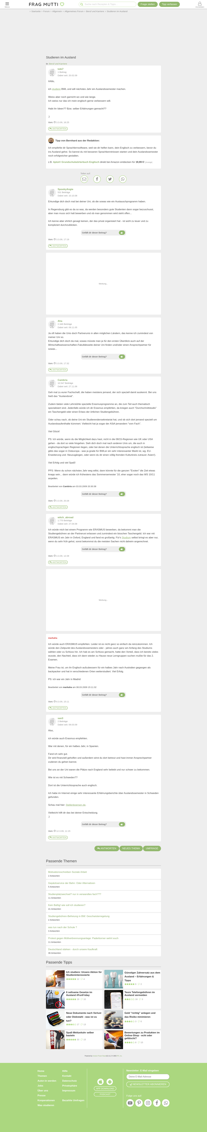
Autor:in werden (47, 1080)
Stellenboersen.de (76, 805)
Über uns (43, 1090)
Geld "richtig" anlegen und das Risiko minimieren (139, 1015)
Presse (42, 1095)
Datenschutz (69, 1080)
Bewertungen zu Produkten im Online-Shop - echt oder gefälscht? (142, 1035)
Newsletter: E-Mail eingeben (142, 1070)
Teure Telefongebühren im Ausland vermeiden (139, 994)
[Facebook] (97, 179)
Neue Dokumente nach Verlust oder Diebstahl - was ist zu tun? (83, 1017)
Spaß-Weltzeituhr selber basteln (80, 1034)
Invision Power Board (99, 1056)
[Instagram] (148, 1103)
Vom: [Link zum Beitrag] (50, 122)
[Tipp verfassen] (169, 4)
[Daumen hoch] (122, 233)
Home (41, 1071)
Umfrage (152, 848)
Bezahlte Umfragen (73, 1100)
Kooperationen (46, 1100)
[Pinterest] (139, 1103)
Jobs (40, 1085)
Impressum (68, 1090)
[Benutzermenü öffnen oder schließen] (200, 4)
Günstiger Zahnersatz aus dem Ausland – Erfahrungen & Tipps (142, 976)
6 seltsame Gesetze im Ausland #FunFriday (79, 994)
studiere (56, 89)
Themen (42, 1076)
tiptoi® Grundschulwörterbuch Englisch (76, 162)
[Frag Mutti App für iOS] (100, 1082)
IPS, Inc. (119, 1056)
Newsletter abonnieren (148, 1084)
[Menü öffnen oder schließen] (7, 4)
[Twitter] (110, 179)
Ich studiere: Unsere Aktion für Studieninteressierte (84, 973)
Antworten (57, 128)
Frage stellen (148, 4)
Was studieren (46, 1105)
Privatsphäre (69, 1085)
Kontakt (66, 1076)
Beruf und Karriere (58, 63)
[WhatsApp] (122, 179)
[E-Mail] (84, 179)
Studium (126, 537)
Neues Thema (131, 848)
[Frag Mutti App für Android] (110, 1082)
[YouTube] (130, 1103)
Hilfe (65, 1071)
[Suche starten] (82, 4)
